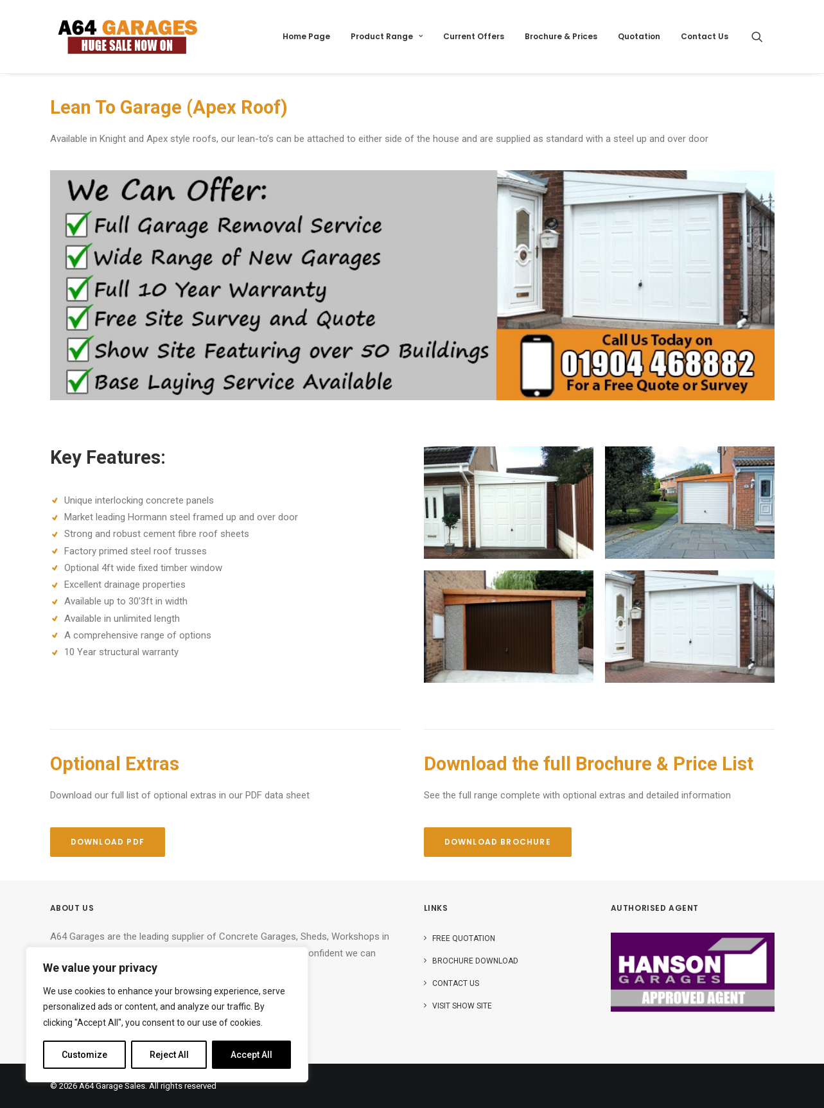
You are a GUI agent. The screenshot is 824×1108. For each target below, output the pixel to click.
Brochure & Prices (561, 36)
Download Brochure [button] (497, 841)
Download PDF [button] (108, 841)
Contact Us (704, 36)
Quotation (639, 36)
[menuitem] (306, 36)
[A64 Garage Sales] (128, 36)
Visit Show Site (462, 1005)
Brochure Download (475, 960)
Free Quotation (463, 938)
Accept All (251, 1055)
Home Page (306, 36)
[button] (763, 36)
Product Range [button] (387, 36)
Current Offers (473, 36)
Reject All (169, 1055)
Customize (84, 1055)
